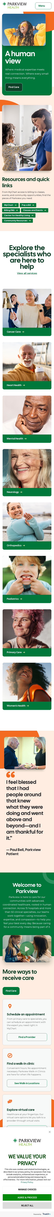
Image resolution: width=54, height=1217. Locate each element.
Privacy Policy (27, 1182)
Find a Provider (27, 1037)
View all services (27, 273)
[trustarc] (46, 1214)
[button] (49, 1132)
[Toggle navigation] (43, 5)
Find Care (11, 990)
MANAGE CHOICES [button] (27, 1189)
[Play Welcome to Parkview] (27, 948)
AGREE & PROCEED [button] (27, 1197)
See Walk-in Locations (27, 1083)
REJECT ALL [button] (27, 1205)
